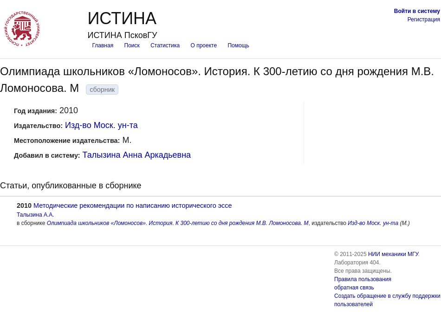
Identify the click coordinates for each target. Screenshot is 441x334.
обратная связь (354, 287)
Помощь (238, 45)
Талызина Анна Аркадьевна (137, 155)
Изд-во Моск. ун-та (101, 125)
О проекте (204, 45)
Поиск (132, 45)
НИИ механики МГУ (393, 254)
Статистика (165, 45)
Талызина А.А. (35, 215)
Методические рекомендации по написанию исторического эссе (132, 205)
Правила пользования (362, 279)
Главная (102, 45)
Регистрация (424, 19)
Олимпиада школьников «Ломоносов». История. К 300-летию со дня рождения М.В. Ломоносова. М (178, 223)
